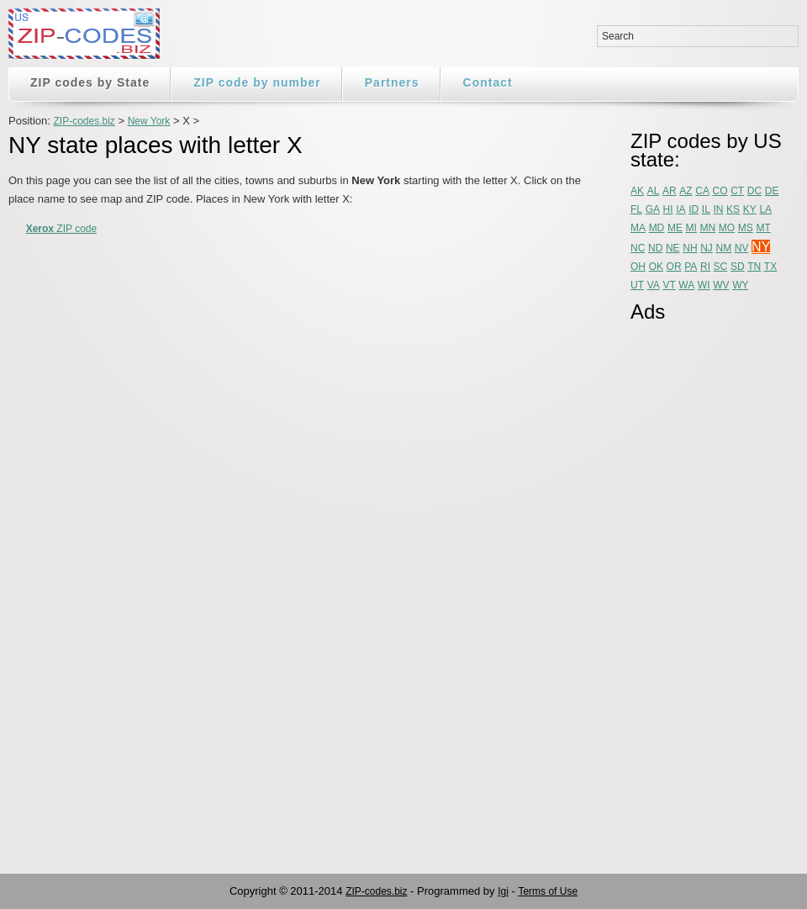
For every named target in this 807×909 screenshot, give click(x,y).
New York (149, 121)
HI (668, 209)
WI (704, 285)
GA (653, 209)
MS (745, 228)
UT (637, 285)
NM (724, 248)
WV (721, 285)
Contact (488, 82)
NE (673, 248)
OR (674, 266)
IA (680, 209)
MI (691, 228)
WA (686, 285)
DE (772, 191)
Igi (503, 891)
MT (763, 228)
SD (738, 266)
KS (733, 209)
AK (637, 191)
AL (653, 191)
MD (657, 228)
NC (637, 248)
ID (693, 209)
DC (754, 191)
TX (770, 266)
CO (720, 191)
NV (742, 248)
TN (754, 266)
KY (750, 209)
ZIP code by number (257, 82)
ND (655, 248)
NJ (706, 248)
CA (702, 191)
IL (706, 209)
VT (668, 285)
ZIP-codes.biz (83, 121)
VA (653, 285)
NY (761, 247)
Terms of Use (548, 891)
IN (718, 209)
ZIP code (62, 229)
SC (721, 266)
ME (675, 228)
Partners (392, 82)
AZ (685, 191)
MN (708, 228)
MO (727, 228)
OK (656, 266)
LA (765, 209)
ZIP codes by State (90, 82)
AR (669, 191)
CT (737, 191)
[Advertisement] (697, 586)
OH (638, 266)
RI (705, 266)
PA (690, 266)
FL (636, 209)
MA (638, 228)
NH (690, 248)
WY (740, 285)
